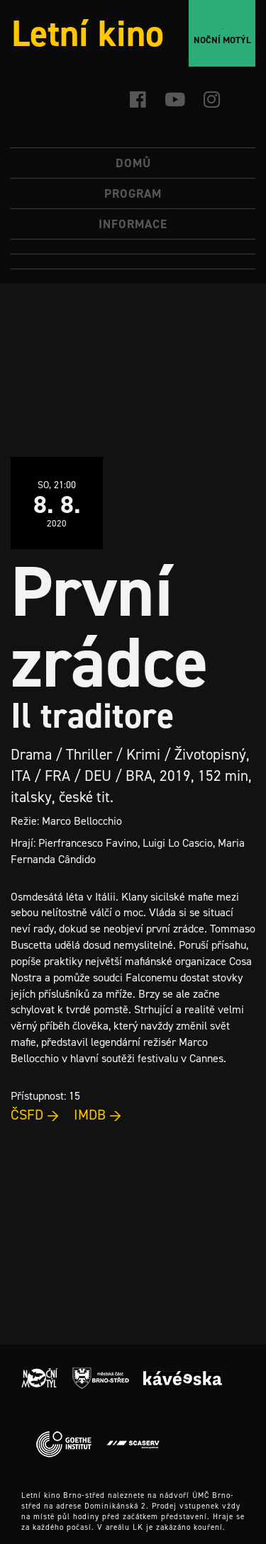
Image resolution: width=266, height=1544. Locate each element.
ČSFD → (35, 1114)
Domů (133, 163)
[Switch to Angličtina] (133, 261)
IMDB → (98, 1114)
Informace (133, 224)
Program (133, 193)
